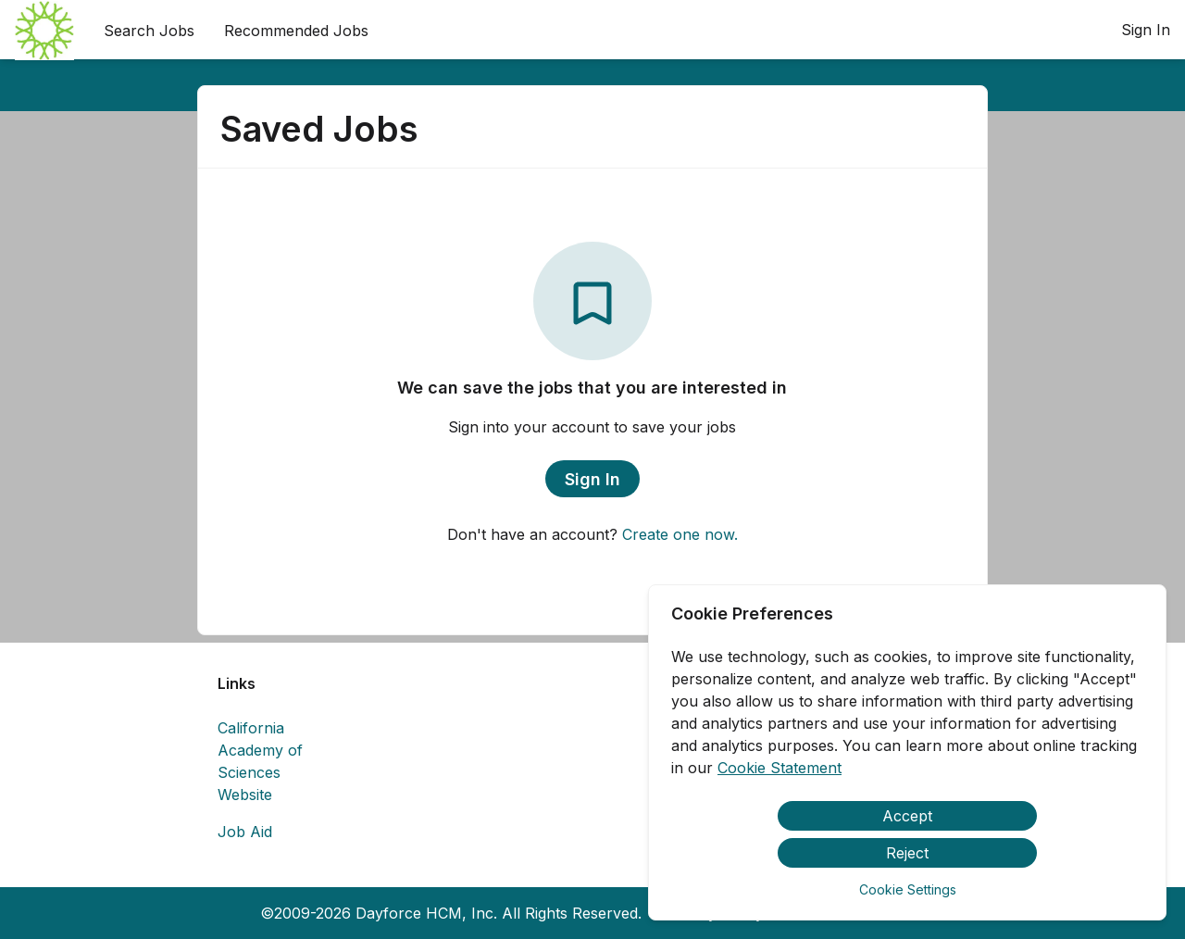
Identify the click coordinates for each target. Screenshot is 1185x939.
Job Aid (245, 831)
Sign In (1145, 29)
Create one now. (680, 534)
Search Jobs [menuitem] (149, 30)
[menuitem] (44, 30)
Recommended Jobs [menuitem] (296, 30)
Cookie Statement (779, 767)
